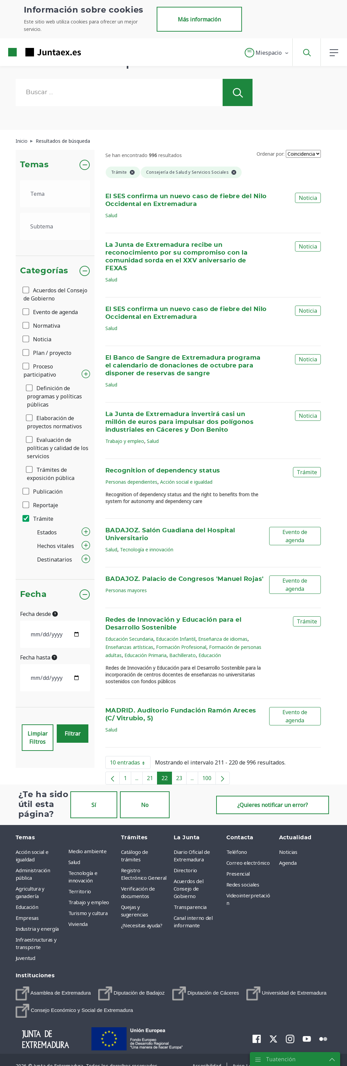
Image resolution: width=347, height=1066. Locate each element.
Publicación (43, 491)
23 (181, 779)
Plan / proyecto (47, 353)
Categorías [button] (44, 271)
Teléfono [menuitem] (236, 851)
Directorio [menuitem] (185, 870)
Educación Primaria (145, 655)
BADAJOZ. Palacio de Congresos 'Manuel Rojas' (184, 579)
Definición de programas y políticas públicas (54, 396)
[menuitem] (53, 993)
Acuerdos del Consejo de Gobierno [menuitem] (189, 888)
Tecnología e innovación (146, 549)
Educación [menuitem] (27, 907)
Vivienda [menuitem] (78, 924)
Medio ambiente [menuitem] (87, 851)
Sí (93, 805)
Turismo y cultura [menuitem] (88, 913)
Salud (111, 215)
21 (152, 779)
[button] (267, 53)
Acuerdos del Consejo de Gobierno (55, 294)
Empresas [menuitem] (27, 917)
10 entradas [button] (130, 764)
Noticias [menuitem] (288, 851)
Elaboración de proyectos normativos (54, 422)
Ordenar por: (270, 154)
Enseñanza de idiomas (222, 639)
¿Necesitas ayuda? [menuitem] (141, 925)
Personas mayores (126, 590)
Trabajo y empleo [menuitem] (88, 902)
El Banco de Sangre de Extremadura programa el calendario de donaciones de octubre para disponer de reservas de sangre (183, 366)
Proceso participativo (39, 370)
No (145, 805)
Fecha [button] (33, 594)
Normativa (41, 325)
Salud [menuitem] (74, 862)
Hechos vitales (55, 546)
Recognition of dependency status (162, 471)
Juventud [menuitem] (25, 958)
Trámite (38, 518)
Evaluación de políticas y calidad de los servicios (57, 448)
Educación (209, 655)
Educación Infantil (175, 639)
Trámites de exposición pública (50, 474)
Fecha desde (39, 614)
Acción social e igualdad (186, 482)
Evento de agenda (50, 312)
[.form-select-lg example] (55, 193)
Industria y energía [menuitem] (37, 928)
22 (166, 779)
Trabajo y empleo (124, 441)
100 (209, 779)
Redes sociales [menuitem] (242, 884)
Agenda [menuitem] (288, 862)
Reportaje (40, 505)
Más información (199, 19)
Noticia (37, 339)
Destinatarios (54, 559)
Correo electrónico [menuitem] (248, 862)
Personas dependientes (131, 482)
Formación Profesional (181, 647)
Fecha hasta (38, 657)
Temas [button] (34, 165)
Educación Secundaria (129, 639)
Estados (47, 532)
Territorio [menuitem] (79, 891)
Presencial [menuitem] (238, 873)
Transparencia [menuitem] (190, 907)
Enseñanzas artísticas (129, 647)
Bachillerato (182, 655)
